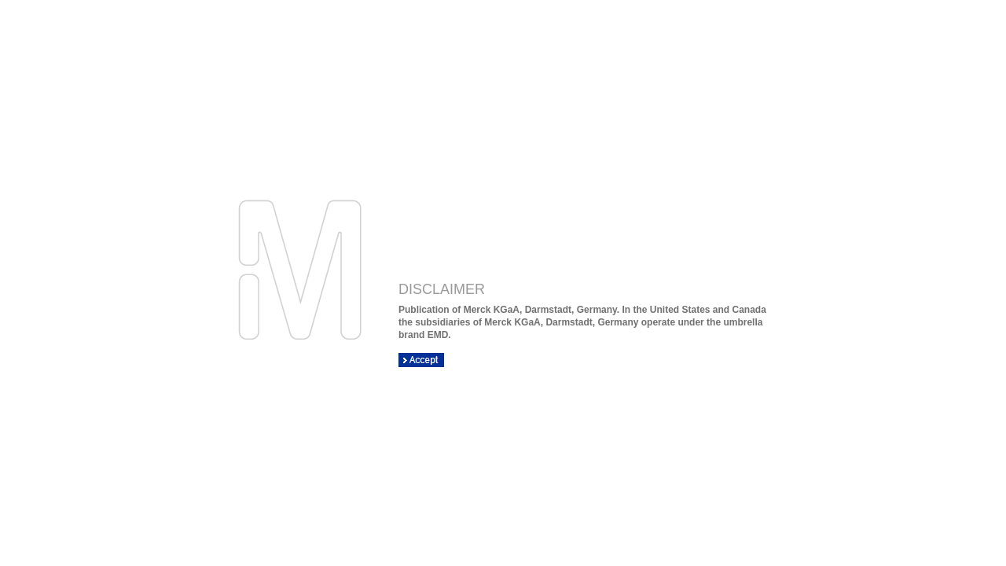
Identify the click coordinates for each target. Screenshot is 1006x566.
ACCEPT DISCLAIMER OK (421, 360)
